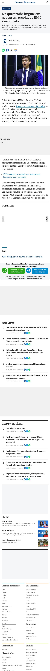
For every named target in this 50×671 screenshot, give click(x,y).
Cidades (4, 592)
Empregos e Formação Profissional (12, 665)
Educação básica (31, 589)
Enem (27, 601)
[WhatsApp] (3, 51)
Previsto (28, 630)
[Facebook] (7, 51)
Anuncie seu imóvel (31, 652)
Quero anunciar (6, 657)
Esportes (4, 609)
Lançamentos (30, 658)
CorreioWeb (7, 646)
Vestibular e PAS (31, 609)
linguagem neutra (16, 256)
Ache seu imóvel (31, 649)
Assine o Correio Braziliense (10, 640)
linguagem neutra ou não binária (30, 106)
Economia (4, 601)
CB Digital (5, 631)
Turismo (4, 623)
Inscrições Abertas (31, 636)
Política (4, 595)
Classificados (8, 653)
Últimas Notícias (31, 603)
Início (4, 35)
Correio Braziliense (11, 586)
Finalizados (29, 639)
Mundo (4, 603)
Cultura (28, 606)
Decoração (29, 669)
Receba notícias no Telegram (40, 271)
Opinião (4, 615)
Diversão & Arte (6, 606)
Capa (3, 589)
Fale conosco (29, 620)
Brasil (10, 35)
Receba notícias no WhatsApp (16, 271)
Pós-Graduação (30, 617)
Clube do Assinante (7, 637)
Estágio (28, 598)
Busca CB (4, 634)
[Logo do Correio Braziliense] (25, 2)
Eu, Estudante (32, 586)
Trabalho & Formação (32, 595)
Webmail (4, 649)
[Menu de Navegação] (3, 2)
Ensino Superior (30, 592)
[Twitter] (11, 51)
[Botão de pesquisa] (47, 2)
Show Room (29, 666)
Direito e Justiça (6, 629)
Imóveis (4, 660)
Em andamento (30, 633)
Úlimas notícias (30, 661)
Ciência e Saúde (6, 612)
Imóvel (29, 646)
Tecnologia (5, 620)
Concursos (31, 624)
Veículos (4, 663)
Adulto (4, 668)
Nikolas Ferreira (34, 256)
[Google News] (15, 51)
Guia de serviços (31, 663)
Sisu (27, 612)
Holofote (4, 617)
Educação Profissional (32, 615)
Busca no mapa (30, 655)
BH (4, 256)
